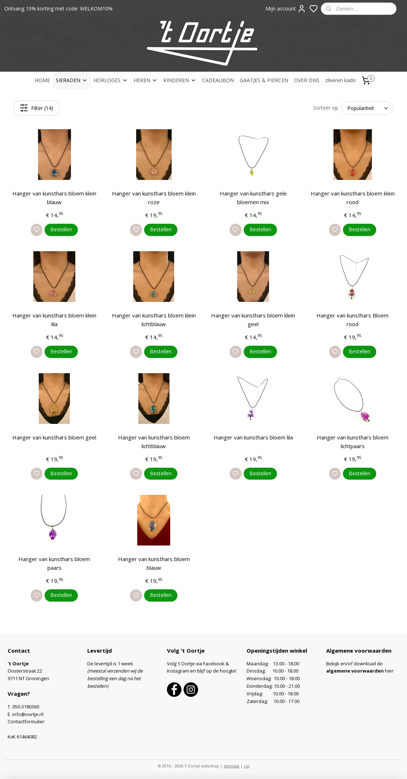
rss (246, 766)
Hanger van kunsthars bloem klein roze (154, 198)
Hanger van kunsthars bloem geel (54, 437)
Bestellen (61, 229)
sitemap (231, 766)
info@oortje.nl (27, 714)
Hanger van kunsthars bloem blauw (154, 563)
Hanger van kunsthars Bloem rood (352, 320)
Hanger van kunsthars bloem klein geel (253, 320)
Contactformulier (26, 721)
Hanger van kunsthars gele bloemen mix (253, 198)
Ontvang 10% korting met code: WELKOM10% (58, 8)
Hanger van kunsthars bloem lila (253, 437)
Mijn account (285, 8)
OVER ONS (306, 80)
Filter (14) (36, 108)
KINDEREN (179, 80)
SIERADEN (72, 80)
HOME (42, 80)
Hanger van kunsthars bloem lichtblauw (154, 442)
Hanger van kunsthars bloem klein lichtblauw (154, 320)
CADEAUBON (218, 80)
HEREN (146, 80)
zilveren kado (340, 80)
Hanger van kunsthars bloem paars (54, 563)
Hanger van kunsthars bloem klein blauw (54, 198)
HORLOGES (110, 80)
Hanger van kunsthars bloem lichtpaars (353, 442)
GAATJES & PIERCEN (264, 80)
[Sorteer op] (367, 108)
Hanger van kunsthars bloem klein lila (54, 320)
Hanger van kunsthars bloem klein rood (353, 198)
